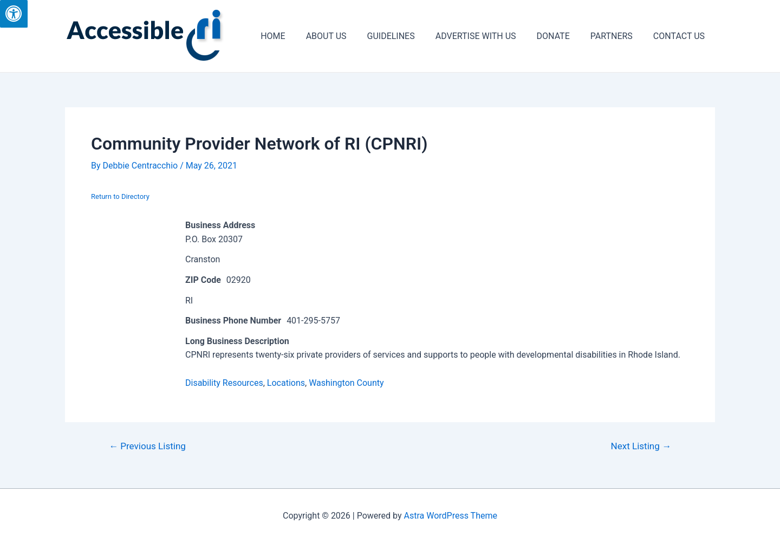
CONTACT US (680, 36)
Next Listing (641, 446)
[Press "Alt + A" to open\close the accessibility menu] (14, 14)
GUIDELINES (406, 36)
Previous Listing (147, 446)
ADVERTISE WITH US (487, 36)
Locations (286, 383)
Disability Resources (224, 383)
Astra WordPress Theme (450, 515)
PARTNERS (616, 36)
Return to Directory (120, 196)
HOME (294, 36)
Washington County (346, 383)
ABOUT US (344, 36)
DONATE (561, 36)
